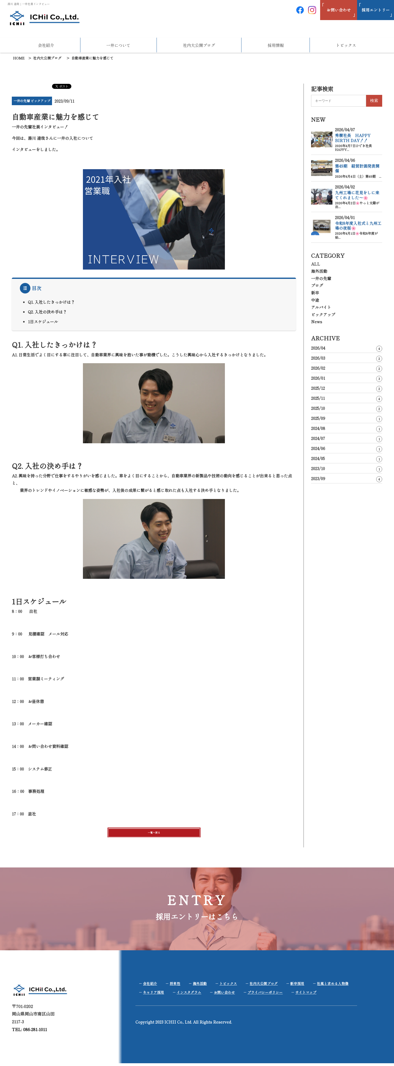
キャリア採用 (153, 994)
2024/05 (346, 458)
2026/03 (346, 358)
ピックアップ (323, 314)
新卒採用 (297, 985)
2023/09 (346, 478)
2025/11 (346, 398)
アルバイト (321, 307)
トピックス (346, 45)
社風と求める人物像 (333, 985)
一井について (118, 45)
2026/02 (346, 368)
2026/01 (346, 378)
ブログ (317, 285)
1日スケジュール (43, 322)
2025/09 (346, 418)
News (316, 322)
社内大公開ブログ (199, 45)
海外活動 (319, 271)
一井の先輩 (321, 278)
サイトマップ (305, 994)
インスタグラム (189, 994)
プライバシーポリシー (265, 994)
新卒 (315, 293)
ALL (315, 264)
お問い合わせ (224, 994)
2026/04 (346, 348)
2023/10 (346, 468)
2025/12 (346, 388)
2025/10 (346, 408)
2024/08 (346, 428)
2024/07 (346, 438)
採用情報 (276, 45)
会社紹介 (46, 45)
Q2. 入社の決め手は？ (47, 312)
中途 (315, 300)
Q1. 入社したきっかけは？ (51, 302)
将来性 (175, 985)
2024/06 (346, 448)
